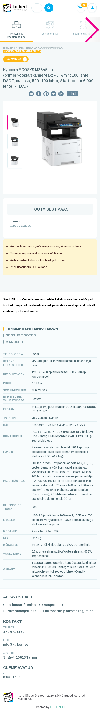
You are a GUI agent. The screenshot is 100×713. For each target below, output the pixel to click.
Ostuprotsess (53, 605)
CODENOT (57, 707)
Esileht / (10, 47)
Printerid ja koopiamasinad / (40, 47)
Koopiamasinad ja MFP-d (22, 51)
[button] (92, 29)
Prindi (72, 93)
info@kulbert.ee (15, 644)
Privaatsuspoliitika (21, 611)
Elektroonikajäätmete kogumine (68, 611)
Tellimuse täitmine (21, 605)
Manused (14, 342)
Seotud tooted (21, 335)
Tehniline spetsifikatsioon (32, 329)
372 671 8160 (14, 631)
